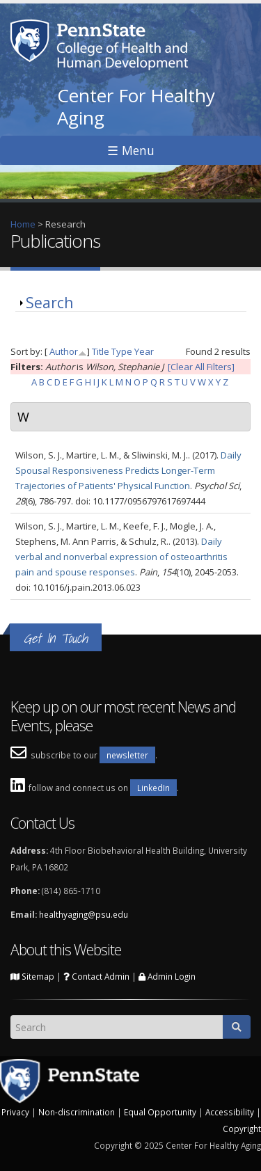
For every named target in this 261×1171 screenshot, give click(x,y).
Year (144, 351)
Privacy (15, 1111)
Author (63, 351)
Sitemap (32, 976)
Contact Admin (96, 976)
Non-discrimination (76, 1111)
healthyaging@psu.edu (83, 914)
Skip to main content (43, 7)
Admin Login (167, 976)
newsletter (127, 754)
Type (121, 351)
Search (49, 302)
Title (100, 351)
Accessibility (229, 1111)
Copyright (242, 1128)
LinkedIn (153, 787)
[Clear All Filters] (201, 366)
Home (22, 224)
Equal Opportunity (160, 1111)
